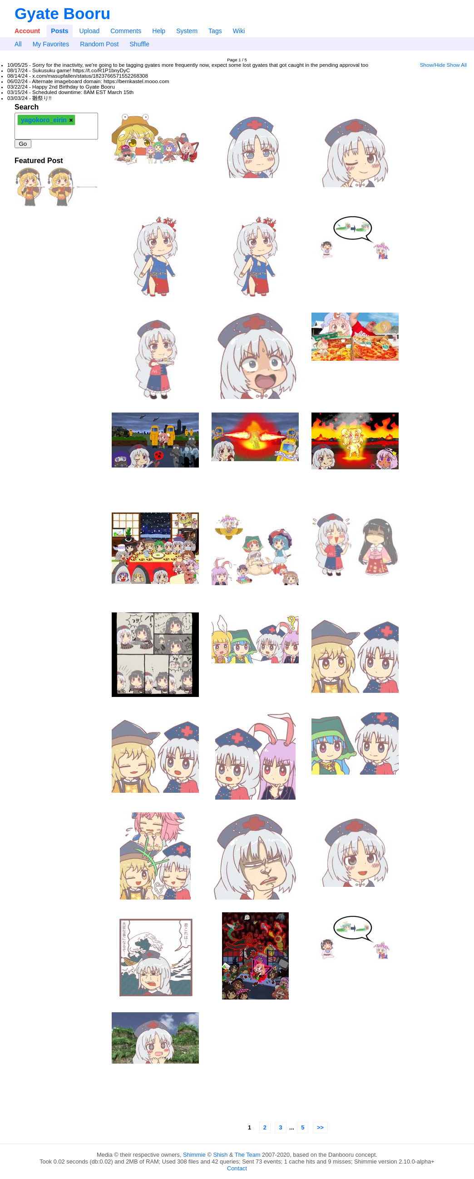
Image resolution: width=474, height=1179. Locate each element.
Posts (59, 31)
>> (320, 1127)
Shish (220, 1154)
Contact (237, 1168)
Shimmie (194, 1154)
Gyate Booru (62, 13)
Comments (125, 31)
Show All (457, 65)
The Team (248, 1154)
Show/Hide (432, 65)
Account (27, 31)
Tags (215, 31)
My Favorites (51, 44)
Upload (89, 31)
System (187, 31)
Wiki (239, 31)
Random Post (99, 44)
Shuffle (139, 44)
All (18, 44)
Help (158, 31)
